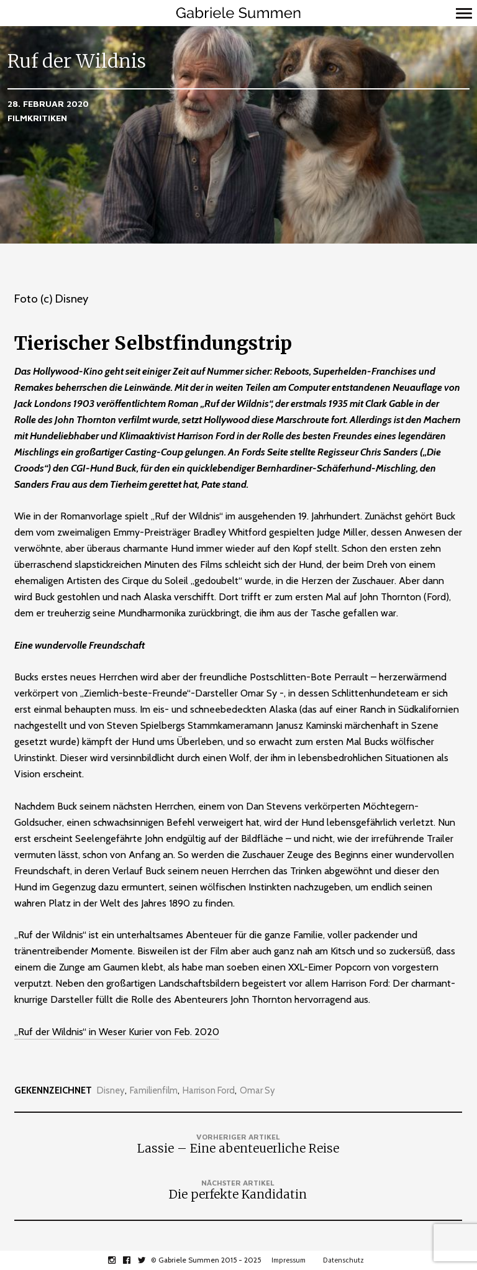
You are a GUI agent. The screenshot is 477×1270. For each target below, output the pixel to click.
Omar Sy (257, 1090)
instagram (118, 1260)
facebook (133, 1260)
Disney (111, 1090)
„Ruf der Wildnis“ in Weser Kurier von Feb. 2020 (116, 1032)
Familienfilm (154, 1090)
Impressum (288, 1260)
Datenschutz (343, 1260)
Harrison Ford (209, 1090)
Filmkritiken (37, 117)
